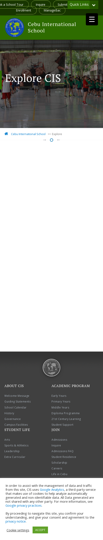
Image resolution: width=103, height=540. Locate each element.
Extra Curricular (14, 457)
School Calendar (15, 407)
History (9, 413)
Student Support (63, 425)
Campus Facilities (16, 425)
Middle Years (60, 407)
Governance (12, 419)
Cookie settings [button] (18, 530)
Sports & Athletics (16, 445)
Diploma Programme (66, 413)
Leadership (12, 451)
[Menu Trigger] (92, 19)
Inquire (41, 4)
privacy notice (16, 521)
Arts (7, 440)
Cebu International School (52, 27)
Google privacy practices (24, 505)
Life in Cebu (59, 474)
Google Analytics (52, 489)
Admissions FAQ (63, 451)
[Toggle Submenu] (94, 4)
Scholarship (59, 463)
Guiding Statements (17, 401)
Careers (57, 468)
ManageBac (52, 10)
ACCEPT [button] (40, 530)
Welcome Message (16, 396)
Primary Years (61, 401)
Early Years (59, 396)
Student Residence (64, 457)
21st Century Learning (66, 419)
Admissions (59, 440)
